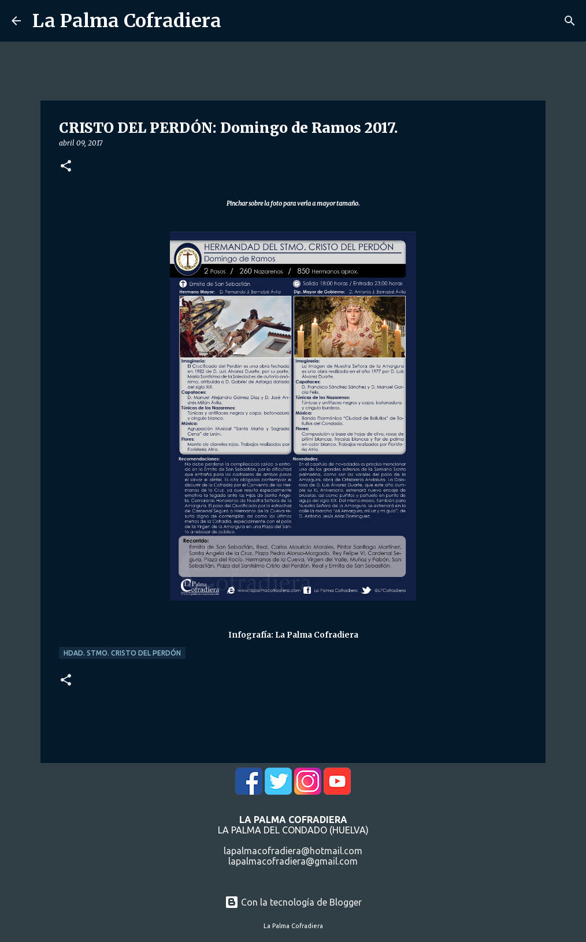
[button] (66, 166)
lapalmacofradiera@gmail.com (293, 861)
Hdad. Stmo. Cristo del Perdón (122, 653)
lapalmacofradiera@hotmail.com (293, 851)
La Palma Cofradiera (126, 20)
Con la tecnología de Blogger (293, 902)
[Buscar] (570, 21)
